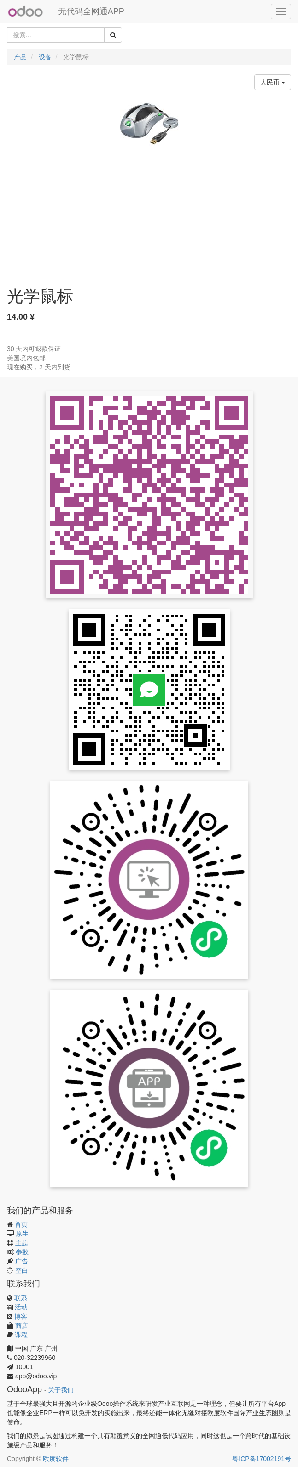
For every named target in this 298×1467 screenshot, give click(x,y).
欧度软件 (56, 1458)
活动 (21, 1307)
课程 (21, 1334)
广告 (21, 1261)
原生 (22, 1233)
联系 (20, 1298)
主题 (21, 1242)
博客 (20, 1316)
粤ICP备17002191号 (261, 1458)
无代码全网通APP (91, 11)
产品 (20, 57)
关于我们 (61, 1390)
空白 (21, 1270)
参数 (22, 1252)
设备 (45, 57)
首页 (21, 1224)
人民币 (272, 82)
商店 (21, 1325)
